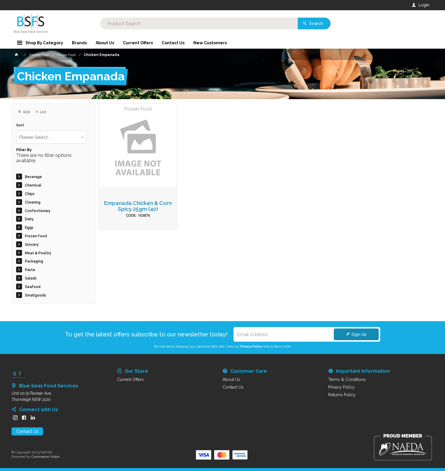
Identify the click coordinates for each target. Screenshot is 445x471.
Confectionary (37, 211)
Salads (31, 278)
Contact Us (27, 431)
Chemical (33, 185)
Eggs (29, 228)
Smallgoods (35, 295)
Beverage (33, 177)
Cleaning (32, 202)
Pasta (30, 270)
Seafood (32, 287)
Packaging (34, 261)
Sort (20, 125)
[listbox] (51, 137)
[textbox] (199, 23)
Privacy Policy (251, 346)
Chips (30, 194)
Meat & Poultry (38, 253)
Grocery (32, 245)
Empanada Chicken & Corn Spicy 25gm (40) (138, 206)
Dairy (29, 219)
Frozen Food (36, 236)
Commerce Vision (45, 457)
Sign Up (359, 334)
